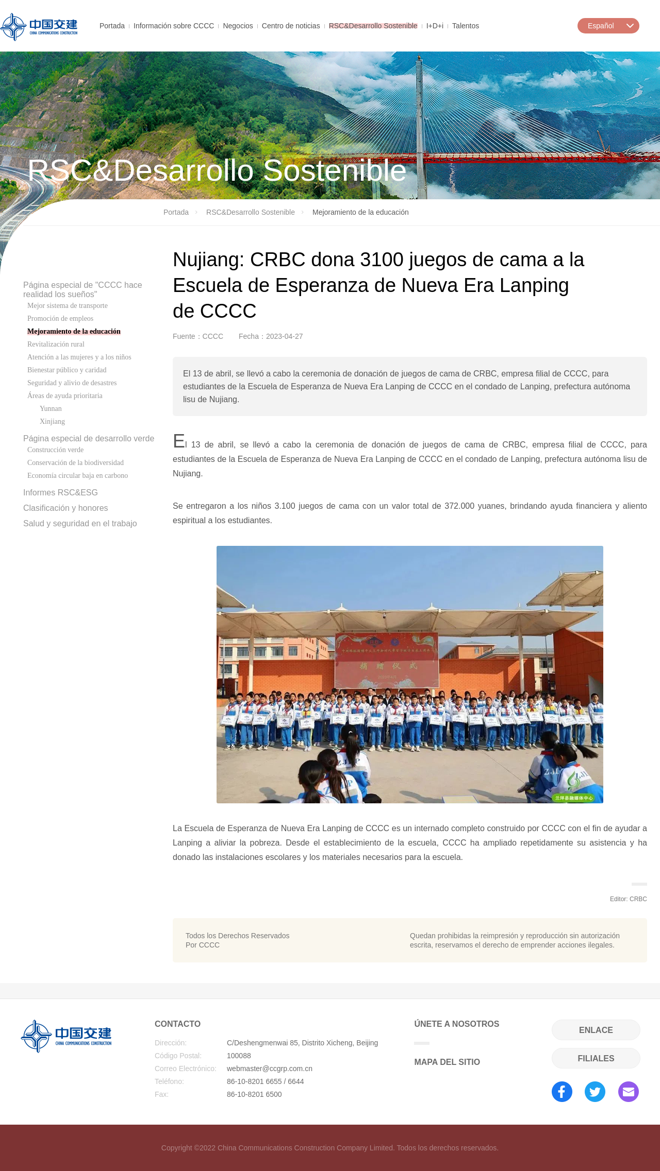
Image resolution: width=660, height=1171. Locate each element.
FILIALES (596, 1058)
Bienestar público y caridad (67, 370)
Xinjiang (52, 421)
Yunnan (51, 408)
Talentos (465, 25)
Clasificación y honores (65, 508)
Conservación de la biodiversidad (75, 463)
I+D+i (434, 25)
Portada (112, 25)
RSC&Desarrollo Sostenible (373, 25)
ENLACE (596, 1030)
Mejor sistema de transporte (67, 305)
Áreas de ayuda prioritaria (65, 396)
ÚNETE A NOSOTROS (456, 1032)
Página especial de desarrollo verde (88, 438)
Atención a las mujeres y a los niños (79, 357)
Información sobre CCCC (174, 25)
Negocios (238, 25)
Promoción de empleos (60, 318)
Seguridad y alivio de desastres (72, 383)
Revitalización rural (56, 344)
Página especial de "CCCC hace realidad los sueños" (82, 290)
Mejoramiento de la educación (74, 331)
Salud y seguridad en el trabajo (80, 523)
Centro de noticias (291, 25)
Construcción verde (55, 450)
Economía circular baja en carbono (77, 475)
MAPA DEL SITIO (447, 1062)
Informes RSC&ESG (60, 492)
